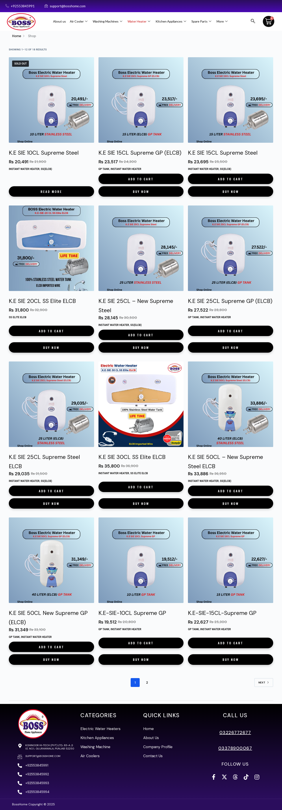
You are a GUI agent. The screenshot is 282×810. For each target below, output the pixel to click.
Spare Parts (201, 21)
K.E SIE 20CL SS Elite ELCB (42, 301)
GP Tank (103, 169)
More (222, 21)
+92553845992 (37, 774)
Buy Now (141, 191)
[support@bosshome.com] (20, 757)
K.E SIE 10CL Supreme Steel (44, 152)
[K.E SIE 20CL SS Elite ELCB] (51, 248)
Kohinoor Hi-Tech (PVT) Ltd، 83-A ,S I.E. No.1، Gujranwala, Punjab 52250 (49, 746)
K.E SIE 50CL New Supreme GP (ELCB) (48, 617)
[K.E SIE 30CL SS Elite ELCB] (141, 404)
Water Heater (139, 21)
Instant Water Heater (24, 169)
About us (59, 21)
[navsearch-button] (253, 21)
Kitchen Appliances (171, 21)
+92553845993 (37, 783)
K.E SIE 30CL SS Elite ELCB (131, 457)
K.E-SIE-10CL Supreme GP (132, 613)
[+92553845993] (20, 783)
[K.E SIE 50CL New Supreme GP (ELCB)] (51, 560)
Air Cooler (78, 21)
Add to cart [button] (141, 179)
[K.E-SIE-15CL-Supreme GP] (230, 560)
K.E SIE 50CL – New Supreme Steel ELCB (225, 461)
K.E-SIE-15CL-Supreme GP (222, 613)
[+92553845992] (20, 774)
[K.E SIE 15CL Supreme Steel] (230, 100)
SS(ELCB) (46, 169)
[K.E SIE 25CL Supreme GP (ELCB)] (230, 248)
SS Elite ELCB (17, 317)
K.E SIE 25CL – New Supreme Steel (135, 305)
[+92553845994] (20, 792)
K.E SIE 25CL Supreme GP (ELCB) (230, 301)
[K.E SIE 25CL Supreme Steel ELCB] (51, 404)
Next (263, 682)
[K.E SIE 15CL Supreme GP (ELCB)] (141, 100)
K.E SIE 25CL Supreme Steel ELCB (44, 461)
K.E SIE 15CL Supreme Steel (223, 152)
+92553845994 (37, 792)
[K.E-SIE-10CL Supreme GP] (141, 560)
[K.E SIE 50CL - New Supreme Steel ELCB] (230, 404)
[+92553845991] (20, 765)
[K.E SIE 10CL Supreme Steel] (51, 100)
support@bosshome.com (42, 756)
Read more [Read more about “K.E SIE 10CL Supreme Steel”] (51, 191)
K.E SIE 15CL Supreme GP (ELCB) (139, 152)
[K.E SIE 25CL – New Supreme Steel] (141, 248)
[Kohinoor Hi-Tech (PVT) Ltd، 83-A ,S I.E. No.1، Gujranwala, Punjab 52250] (20, 746)
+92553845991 (36, 765)
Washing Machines (107, 21)
